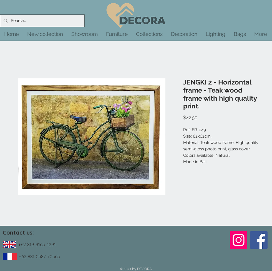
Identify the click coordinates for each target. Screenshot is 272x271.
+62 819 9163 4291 (37, 244)
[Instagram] (238, 240)
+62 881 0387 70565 (39, 256)
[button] (45, 34)
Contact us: (18, 232)
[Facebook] (259, 240)
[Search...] (42, 21)
